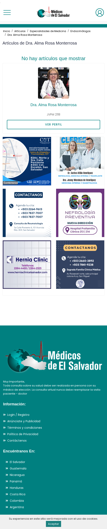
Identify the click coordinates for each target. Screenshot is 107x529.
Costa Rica (17, 494)
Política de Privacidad (22, 434)
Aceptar (53, 524)
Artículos (20, 31)
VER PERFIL (53, 124)
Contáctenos (17, 440)
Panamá (16, 481)
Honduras (16, 488)
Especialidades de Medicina (48, 31)
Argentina (17, 507)
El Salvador (17, 462)
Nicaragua (17, 475)
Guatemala (18, 468)
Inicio (6, 31)
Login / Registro (18, 415)
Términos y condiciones (24, 428)
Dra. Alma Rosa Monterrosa (24, 35)
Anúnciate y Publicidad (23, 421)
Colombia (17, 501)
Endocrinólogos (80, 31)
